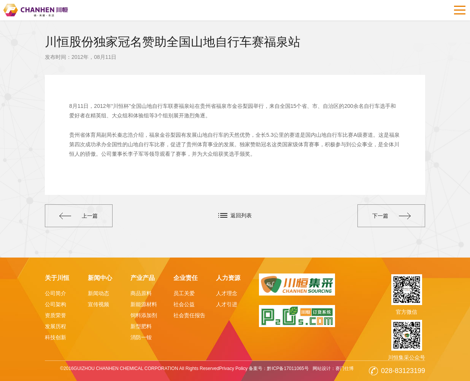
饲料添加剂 (143, 315)
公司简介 (55, 293)
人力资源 (228, 278)
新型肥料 (141, 326)
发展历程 (55, 326)
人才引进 (226, 304)
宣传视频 (98, 304)
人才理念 (226, 293)
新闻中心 (100, 278)
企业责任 (185, 278)
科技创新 (55, 337)
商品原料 (141, 293)
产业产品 (142, 278)
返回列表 (241, 215)
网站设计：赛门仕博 (333, 368)
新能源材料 (143, 304)
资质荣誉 (55, 315)
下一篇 (391, 216)
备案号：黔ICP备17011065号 (278, 368)
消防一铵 (141, 337)
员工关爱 (184, 293)
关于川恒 (57, 278)
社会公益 (184, 304)
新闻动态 (98, 293)
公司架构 (55, 304)
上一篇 (78, 216)
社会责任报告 (189, 315)
